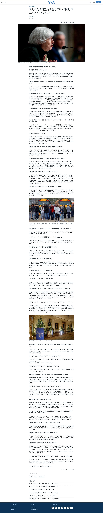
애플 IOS (12, 509)
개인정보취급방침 (34, 509)
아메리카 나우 (32, 6)
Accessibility (33, 507)
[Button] (63, 22)
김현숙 (30, 16)
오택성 (33, 16)
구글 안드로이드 (14, 507)
